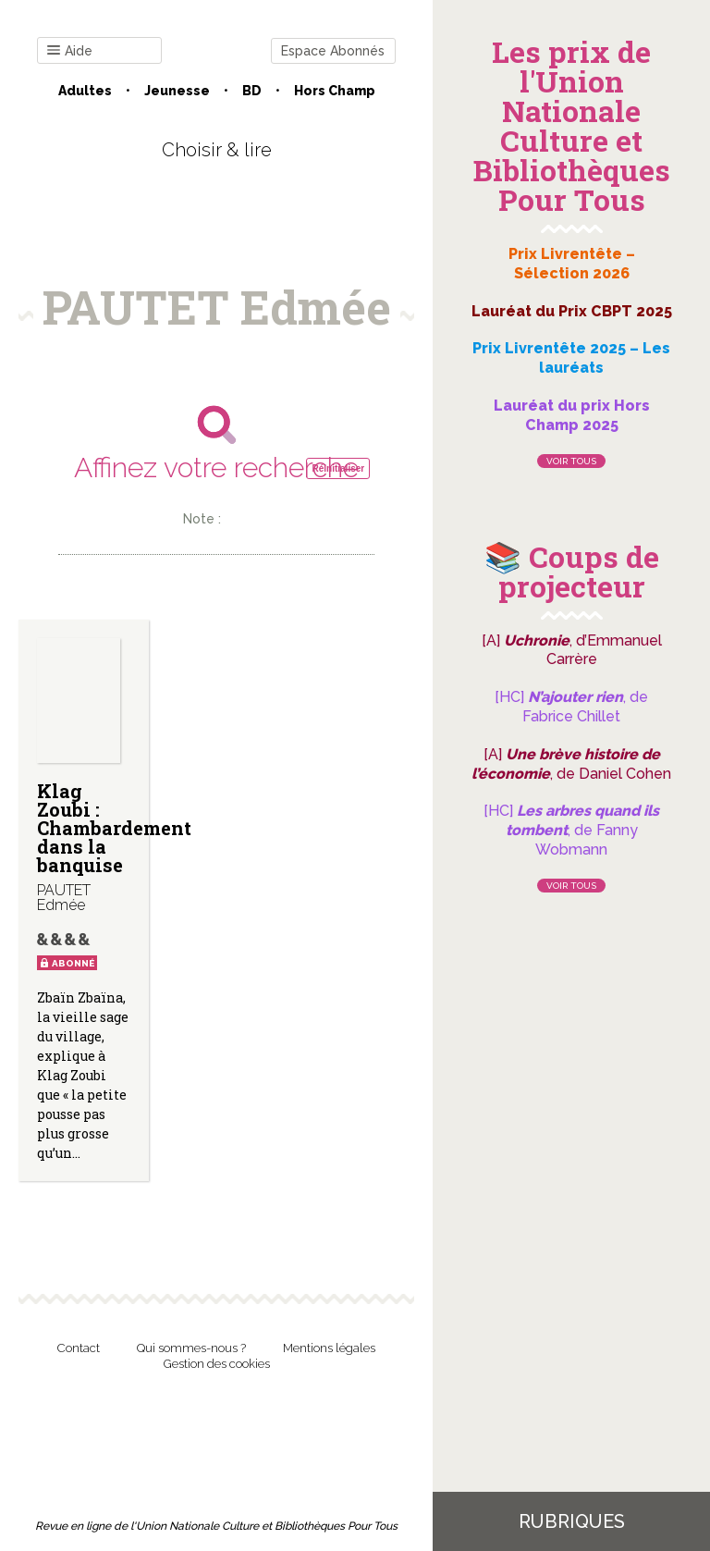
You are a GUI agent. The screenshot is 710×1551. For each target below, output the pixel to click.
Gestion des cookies (217, 1364)
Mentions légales (329, 1348)
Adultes (85, 90)
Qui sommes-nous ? (191, 1348)
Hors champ (334, 90)
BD (252, 90)
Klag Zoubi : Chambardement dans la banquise (114, 828)
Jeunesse (177, 90)
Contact (78, 1348)
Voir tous (571, 461)
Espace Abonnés (333, 50)
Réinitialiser (338, 468)
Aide (69, 51)
